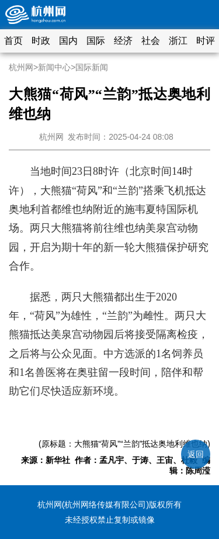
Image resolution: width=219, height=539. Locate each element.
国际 (95, 41)
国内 (68, 41)
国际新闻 (91, 67)
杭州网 (21, 67)
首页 (13, 41)
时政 (41, 41)
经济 (123, 41)
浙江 (178, 41)
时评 (205, 41)
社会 (150, 41)
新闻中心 (54, 67)
